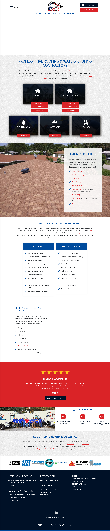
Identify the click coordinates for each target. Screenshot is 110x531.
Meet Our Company (48, 489)
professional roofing (65, 71)
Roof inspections (77, 171)
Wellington (38, 449)
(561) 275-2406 (88, 5)
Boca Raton (57, 449)
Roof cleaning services (79, 182)
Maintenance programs (80, 175)
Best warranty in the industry (82, 204)
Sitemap (67, 519)
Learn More (24, 135)
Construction (78, 481)
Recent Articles (79, 484)
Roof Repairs (39, 103)
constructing (41, 233)
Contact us (70, 444)
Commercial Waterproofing (84, 479)
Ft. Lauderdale (48, 449)
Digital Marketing (56, 525)
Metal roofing (76, 189)
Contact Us (77, 487)
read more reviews (55, 398)
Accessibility (61, 519)
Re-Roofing (39, 110)
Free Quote (77, 489)
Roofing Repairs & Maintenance (22, 480)
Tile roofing (76, 195)
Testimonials (46, 492)
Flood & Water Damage (50, 480)
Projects (44, 495)
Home (74, 476)
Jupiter (64, 449)
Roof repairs (76, 178)
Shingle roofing (77, 185)
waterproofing (77, 71)
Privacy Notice (54, 519)
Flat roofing (76, 198)
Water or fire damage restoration (29, 346)
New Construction (39, 107)
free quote (89, 10)
